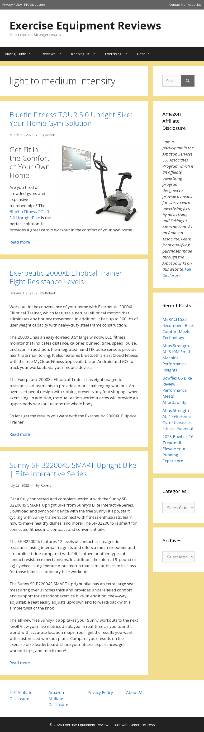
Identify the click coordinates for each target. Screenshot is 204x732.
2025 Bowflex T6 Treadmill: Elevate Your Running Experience (178, 449)
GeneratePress (142, 724)
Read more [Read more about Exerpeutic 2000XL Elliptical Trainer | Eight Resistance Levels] (19, 434)
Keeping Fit (85, 54)
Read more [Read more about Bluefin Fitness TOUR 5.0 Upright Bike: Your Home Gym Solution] (19, 242)
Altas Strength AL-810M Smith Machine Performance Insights (176, 358)
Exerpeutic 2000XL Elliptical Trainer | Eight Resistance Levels (68, 277)
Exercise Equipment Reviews (85, 25)
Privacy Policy (12, 4)
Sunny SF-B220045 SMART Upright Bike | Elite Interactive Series (72, 469)
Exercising (118, 54)
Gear (146, 54)
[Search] (188, 81)
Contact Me (177, 4)
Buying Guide (21, 54)
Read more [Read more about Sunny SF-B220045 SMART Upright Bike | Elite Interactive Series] (19, 662)
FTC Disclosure (34, 4)
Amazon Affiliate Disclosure (58, 698)
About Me (195, 4)
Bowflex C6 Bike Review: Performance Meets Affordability (177, 390)
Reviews (54, 54)
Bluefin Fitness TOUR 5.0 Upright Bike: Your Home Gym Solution (70, 119)
